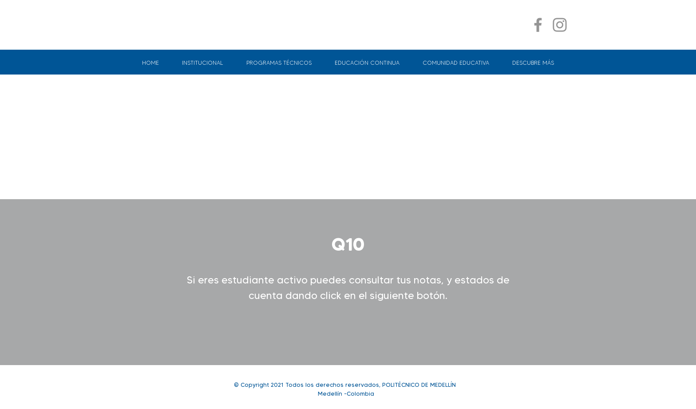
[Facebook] (538, 25)
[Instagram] (559, 25)
